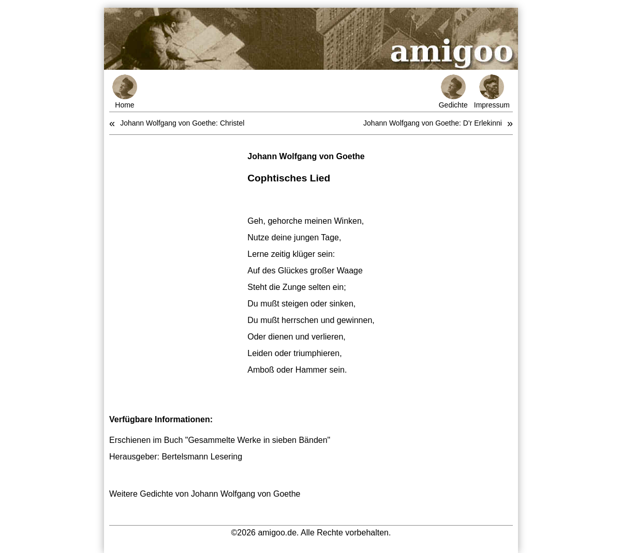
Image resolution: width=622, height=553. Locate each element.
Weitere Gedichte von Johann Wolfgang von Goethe (204, 493)
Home (124, 91)
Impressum (492, 91)
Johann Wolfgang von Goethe (305, 156)
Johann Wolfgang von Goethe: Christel (182, 123)
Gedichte (453, 91)
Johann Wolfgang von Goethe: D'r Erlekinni (432, 123)
